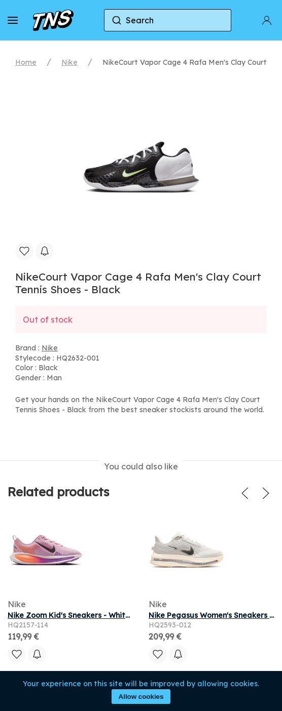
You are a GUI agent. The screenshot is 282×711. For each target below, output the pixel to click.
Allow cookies (141, 696)
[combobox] (167, 20)
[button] (12, 20)
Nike (69, 62)
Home (26, 62)
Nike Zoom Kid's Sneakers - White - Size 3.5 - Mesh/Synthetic (118, 615)
